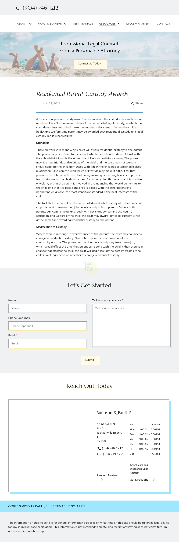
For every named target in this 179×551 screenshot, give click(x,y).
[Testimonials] (123, 23)
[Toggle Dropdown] (71, 23)
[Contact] (95, 33)
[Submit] (89, 369)
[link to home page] (30, 28)
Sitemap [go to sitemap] (59, 515)
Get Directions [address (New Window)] (142, 489)
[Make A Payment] (69, 33)
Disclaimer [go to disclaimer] (76, 515)
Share (137, 112)
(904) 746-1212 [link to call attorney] (110, 457)
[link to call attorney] (35, 8)
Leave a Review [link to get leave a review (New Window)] (107, 487)
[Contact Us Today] (89, 72)
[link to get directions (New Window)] (111, 443)
